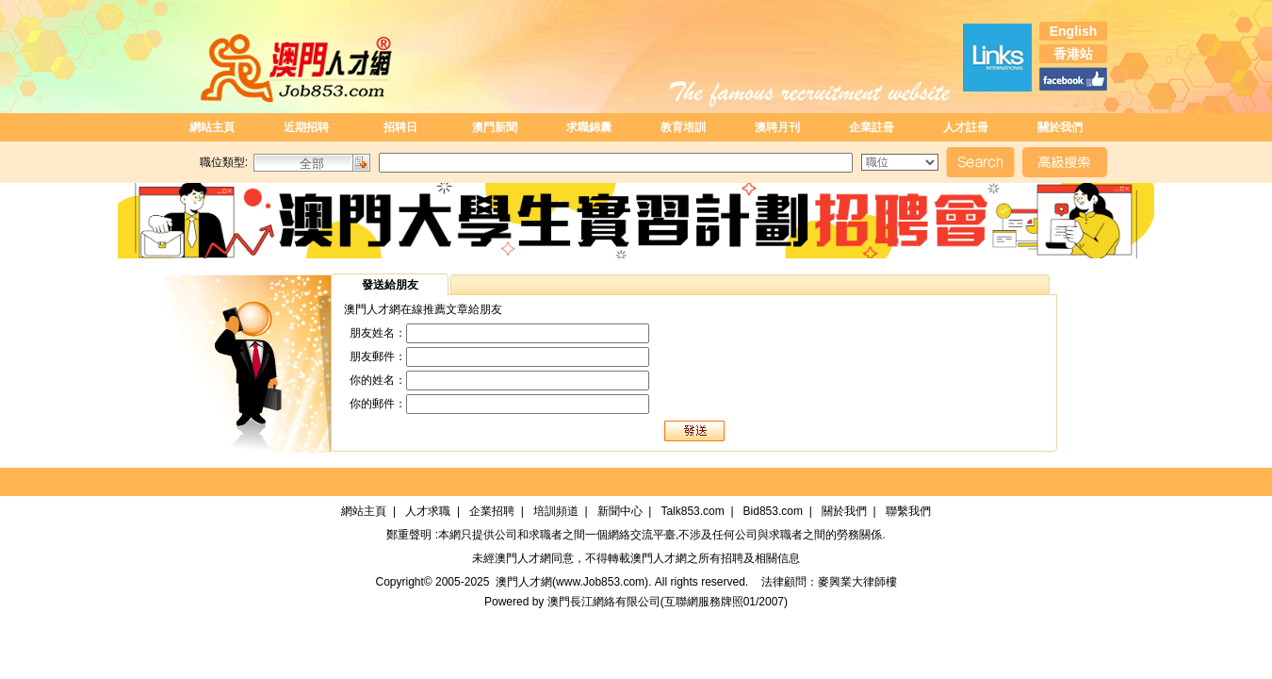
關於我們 (1060, 127)
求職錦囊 (589, 127)
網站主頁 (212, 127)
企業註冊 (871, 127)
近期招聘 (306, 127)
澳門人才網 (523, 558)
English (1074, 31)
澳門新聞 (494, 127)
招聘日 (400, 127)
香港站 (1073, 53)
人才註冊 (965, 127)
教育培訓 (683, 127)
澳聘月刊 (777, 127)
